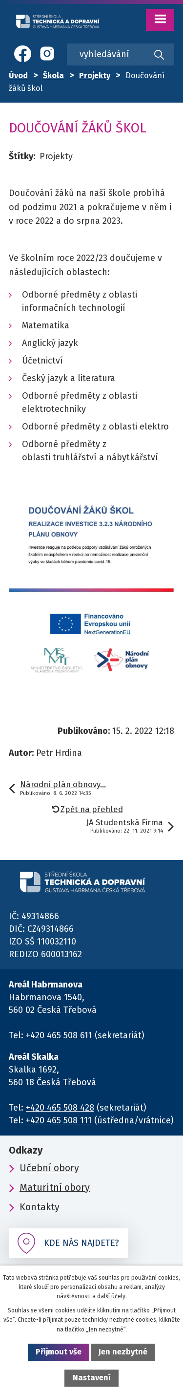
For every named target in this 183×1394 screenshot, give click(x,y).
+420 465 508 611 (59, 1035)
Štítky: (22, 156)
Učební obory (49, 1168)
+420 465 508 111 (59, 1120)
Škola (53, 75)
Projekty (94, 75)
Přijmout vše (58, 1351)
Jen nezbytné (123, 1351)
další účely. (112, 1296)
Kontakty (40, 1207)
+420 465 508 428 (60, 1107)
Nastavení (92, 1377)
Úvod (18, 75)
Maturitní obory (55, 1187)
